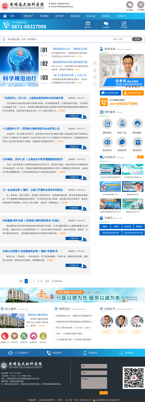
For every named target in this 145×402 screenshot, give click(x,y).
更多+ (140, 157)
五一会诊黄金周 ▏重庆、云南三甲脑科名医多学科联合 (33, 190)
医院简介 (28, 16)
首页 (12, 16)
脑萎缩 (139, 226)
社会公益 (90, 16)
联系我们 (106, 16)
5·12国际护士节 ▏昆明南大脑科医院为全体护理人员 (31, 128)
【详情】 (62, 111)
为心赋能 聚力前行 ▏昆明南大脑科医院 (73, 339)
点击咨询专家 (111, 93)
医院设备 (75, 16)
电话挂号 (54, 353)
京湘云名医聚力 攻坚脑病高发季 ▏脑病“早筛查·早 (30, 251)
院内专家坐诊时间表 (133, 233)
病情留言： (94, 383)
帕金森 (128, 226)
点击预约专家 (134, 93)
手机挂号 (90, 353)
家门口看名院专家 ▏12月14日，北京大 (73, 328)
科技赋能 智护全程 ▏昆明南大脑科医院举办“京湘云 (31, 220)
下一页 (40, 281)
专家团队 (44, 16)
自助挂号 (121, 16)
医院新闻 (32, 39)
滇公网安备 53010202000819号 (106, 400)
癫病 (116, 226)
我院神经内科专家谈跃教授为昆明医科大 (74, 322)
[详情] (79, 56)
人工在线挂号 (18, 353)
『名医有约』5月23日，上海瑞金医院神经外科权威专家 (33, 98)
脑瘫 (105, 226)
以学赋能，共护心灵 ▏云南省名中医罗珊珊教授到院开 (33, 159)
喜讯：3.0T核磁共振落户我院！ (70, 334)
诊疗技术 (59, 16)
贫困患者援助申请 (110, 233)
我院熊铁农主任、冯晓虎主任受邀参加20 (74, 316)
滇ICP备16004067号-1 (47, 400)
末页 (47, 281)
